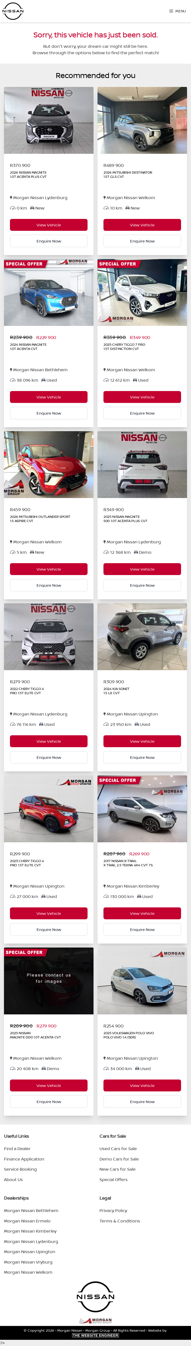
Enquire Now (49, 241)
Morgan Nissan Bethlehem (31, 1210)
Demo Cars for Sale (119, 1159)
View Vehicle (49, 225)
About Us (13, 1179)
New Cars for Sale (117, 1169)
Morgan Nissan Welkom (28, 1272)
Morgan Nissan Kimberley (30, 1231)
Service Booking (20, 1169)
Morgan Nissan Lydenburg (31, 1241)
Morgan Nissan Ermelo (27, 1221)
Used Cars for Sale (118, 1148)
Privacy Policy (113, 1210)
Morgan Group (97, 1330)
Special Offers (113, 1179)
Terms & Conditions (119, 1221)
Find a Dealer (17, 1148)
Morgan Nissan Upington (29, 1251)
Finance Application (24, 1159)
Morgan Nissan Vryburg (28, 1262)
